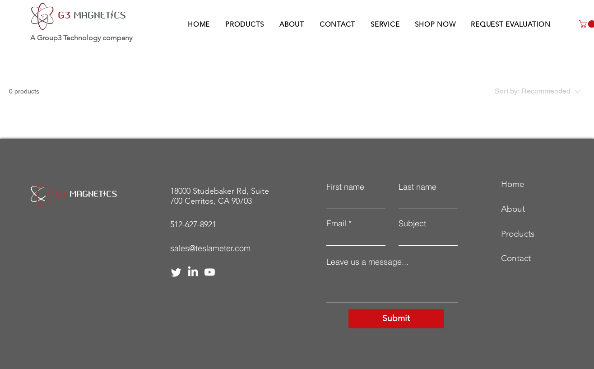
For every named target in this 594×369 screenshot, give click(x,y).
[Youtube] (210, 272)
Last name (417, 187)
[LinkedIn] (193, 272)
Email (336, 224)
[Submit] (396, 318)
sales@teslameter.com (210, 248)
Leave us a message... (367, 262)
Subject (412, 224)
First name (345, 187)
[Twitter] (176, 272)
